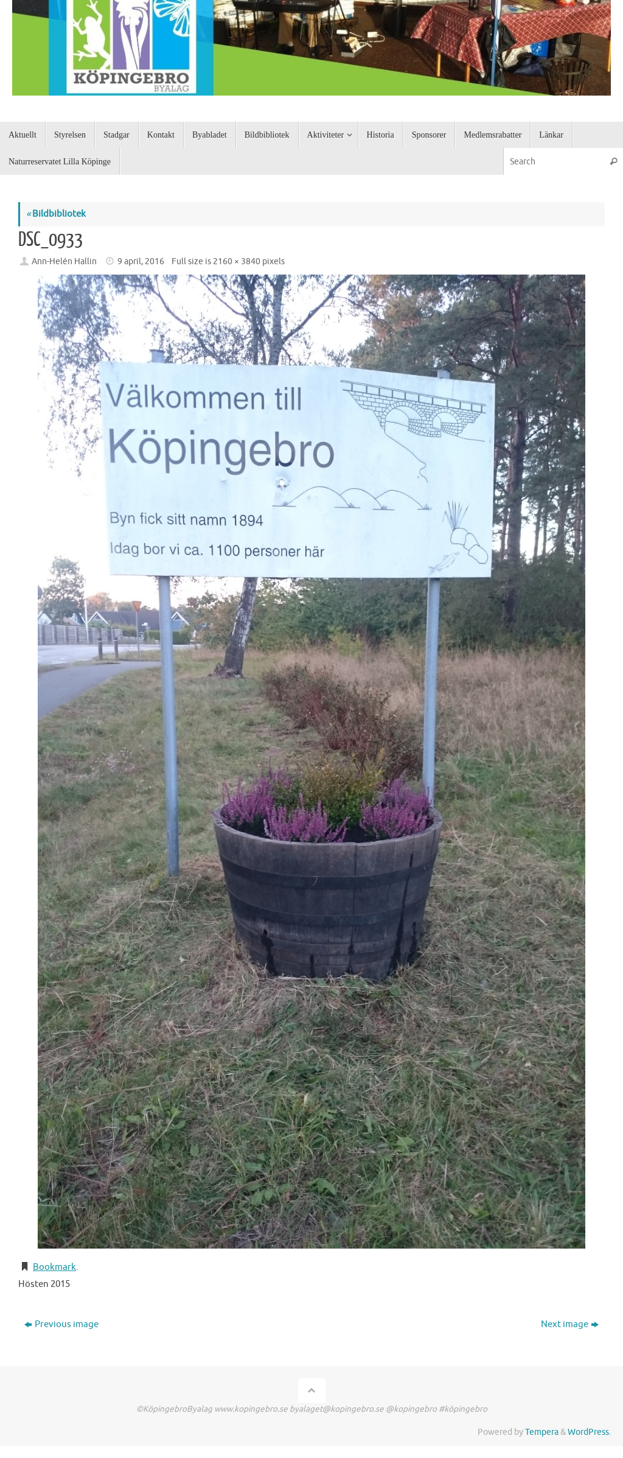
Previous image (61, 1324)
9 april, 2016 (140, 261)
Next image (570, 1324)
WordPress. (589, 1432)
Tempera (542, 1432)
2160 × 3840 (236, 261)
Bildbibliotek (56, 214)
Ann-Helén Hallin (64, 261)
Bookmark (54, 1267)
